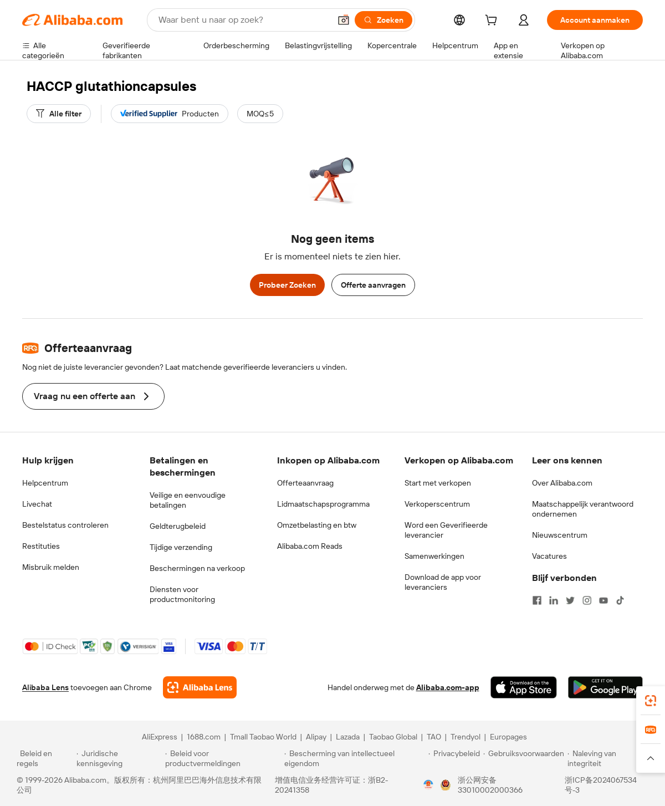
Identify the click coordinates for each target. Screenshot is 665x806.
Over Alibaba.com (562, 482)
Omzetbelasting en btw (316, 525)
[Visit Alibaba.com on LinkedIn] (554, 600)
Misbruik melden (50, 567)
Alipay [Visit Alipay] (316, 736)
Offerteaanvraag (305, 482)
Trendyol (465, 736)
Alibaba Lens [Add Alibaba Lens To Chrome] (45, 687)
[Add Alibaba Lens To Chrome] (200, 687)
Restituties (41, 546)
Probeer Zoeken (287, 284)
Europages (508, 736)
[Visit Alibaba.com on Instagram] (587, 600)
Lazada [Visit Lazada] (348, 736)
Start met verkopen (438, 482)
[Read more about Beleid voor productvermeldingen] (223, 758)
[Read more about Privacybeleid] (454, 758)
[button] (343, 20)
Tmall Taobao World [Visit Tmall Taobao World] (263, 736)
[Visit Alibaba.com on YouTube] (603, 600)
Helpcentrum (45, 482)
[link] (650, 700)
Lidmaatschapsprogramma (323, 503)
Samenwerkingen (434, 556)
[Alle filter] (59, 113)
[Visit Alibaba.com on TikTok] (620, 600)
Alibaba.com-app (447, 687)
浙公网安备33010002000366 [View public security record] (490, 785)
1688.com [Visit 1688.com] (204, 736)
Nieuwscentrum (559, 534)
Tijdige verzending (181, 547)
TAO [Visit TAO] (434, 736)
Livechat (37, 503)
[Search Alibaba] (243, 20)
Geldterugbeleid (178, 526)
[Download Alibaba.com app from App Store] (523, 687)
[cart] (493, 21)
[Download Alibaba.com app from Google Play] (605, 687)
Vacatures (549, 556)
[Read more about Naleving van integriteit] (607, 758)
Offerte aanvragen (373, 284)
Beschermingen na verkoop (197, 568)
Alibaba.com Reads (309, 546)
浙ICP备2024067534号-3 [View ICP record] (601, 785)
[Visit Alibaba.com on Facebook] (537, 600)
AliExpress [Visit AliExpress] (159, 736)
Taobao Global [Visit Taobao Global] (393, 736)
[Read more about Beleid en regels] (45, 758)
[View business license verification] (428, 784)
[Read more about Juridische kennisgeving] (119, 758)
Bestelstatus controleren (65, 525)
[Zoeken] (383, 20)
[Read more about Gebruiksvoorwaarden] (523, 758)
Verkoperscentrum (437, 503)
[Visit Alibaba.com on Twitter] (570, 600)
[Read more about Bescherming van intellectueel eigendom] (354, 758)
